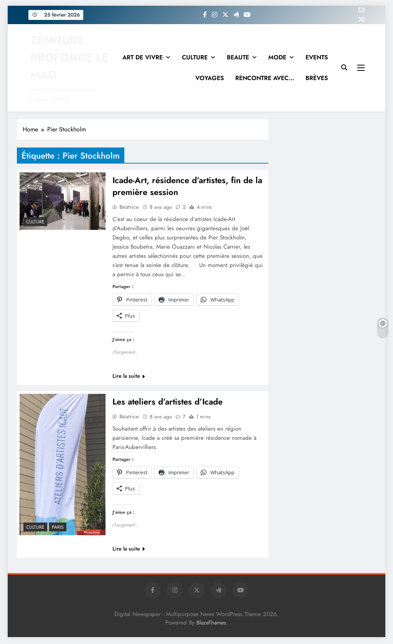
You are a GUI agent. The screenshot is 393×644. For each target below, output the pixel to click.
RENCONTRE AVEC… (264, 78)
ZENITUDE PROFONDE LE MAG (69, 57)
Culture (35, 221)
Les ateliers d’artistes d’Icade (167, 403)
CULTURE (195, 57)
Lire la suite (128, 376)
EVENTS (316, 57)
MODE (277, 57)
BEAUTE (238, 57)
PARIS (58, 527)
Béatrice (129, 207)
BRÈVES (316, 78)
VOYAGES (209, 78)
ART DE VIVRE (142, 57)
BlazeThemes (211, 624)
